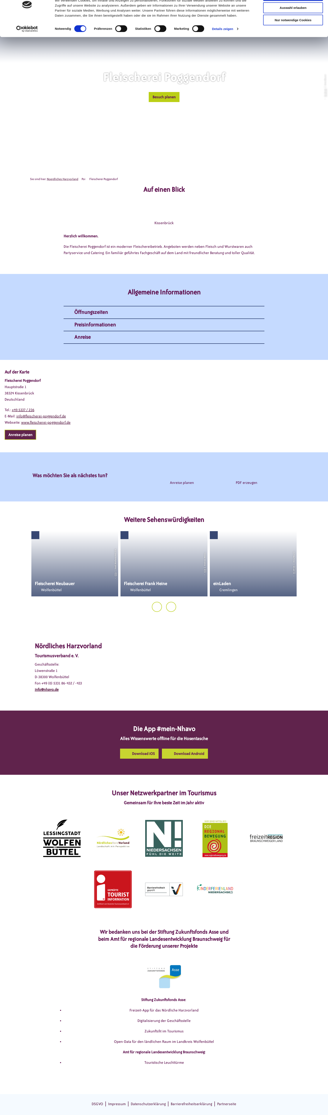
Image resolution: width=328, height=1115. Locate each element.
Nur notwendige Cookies (293, 35)
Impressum (117, 1104)
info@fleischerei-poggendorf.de (41, 416)
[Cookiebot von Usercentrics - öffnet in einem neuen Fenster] (27, 44)
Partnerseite (226, 1104)
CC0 (115, 574)
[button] (164, 97)
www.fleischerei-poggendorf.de (45, 422)
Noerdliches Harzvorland (62, 179)
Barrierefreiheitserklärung (191, 1104)
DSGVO (97, 1104)
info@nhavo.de (47, 689)
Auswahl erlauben (293, 22)
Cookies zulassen (293, 10)
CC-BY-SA (325, 92)
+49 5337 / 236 (23, 410)
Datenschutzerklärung (148, 1104)
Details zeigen (222, 44)
